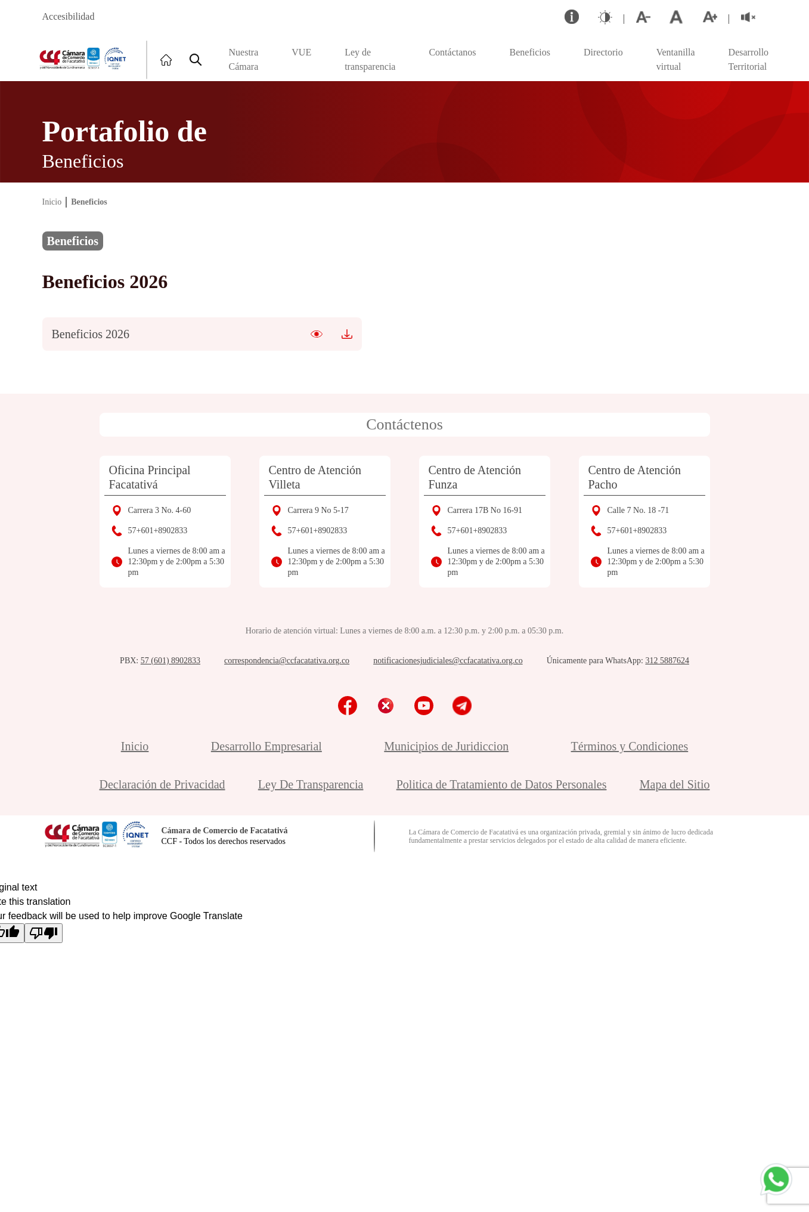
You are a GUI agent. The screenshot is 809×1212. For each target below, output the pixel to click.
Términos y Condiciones (630, 746)
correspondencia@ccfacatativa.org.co (286, 660)
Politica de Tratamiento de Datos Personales (501, 784)
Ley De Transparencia (311, 784)
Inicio (52, 201)
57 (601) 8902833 (170, 660)
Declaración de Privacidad (162, 784)
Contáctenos (404, 424)
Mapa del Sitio (675, 784)
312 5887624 (667, 660)
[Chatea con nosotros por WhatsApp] (776, 1179)
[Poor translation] (43, 933)
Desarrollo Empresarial (266, 746)
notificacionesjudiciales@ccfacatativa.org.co (448, 660)
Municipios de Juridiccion (446, 746)
